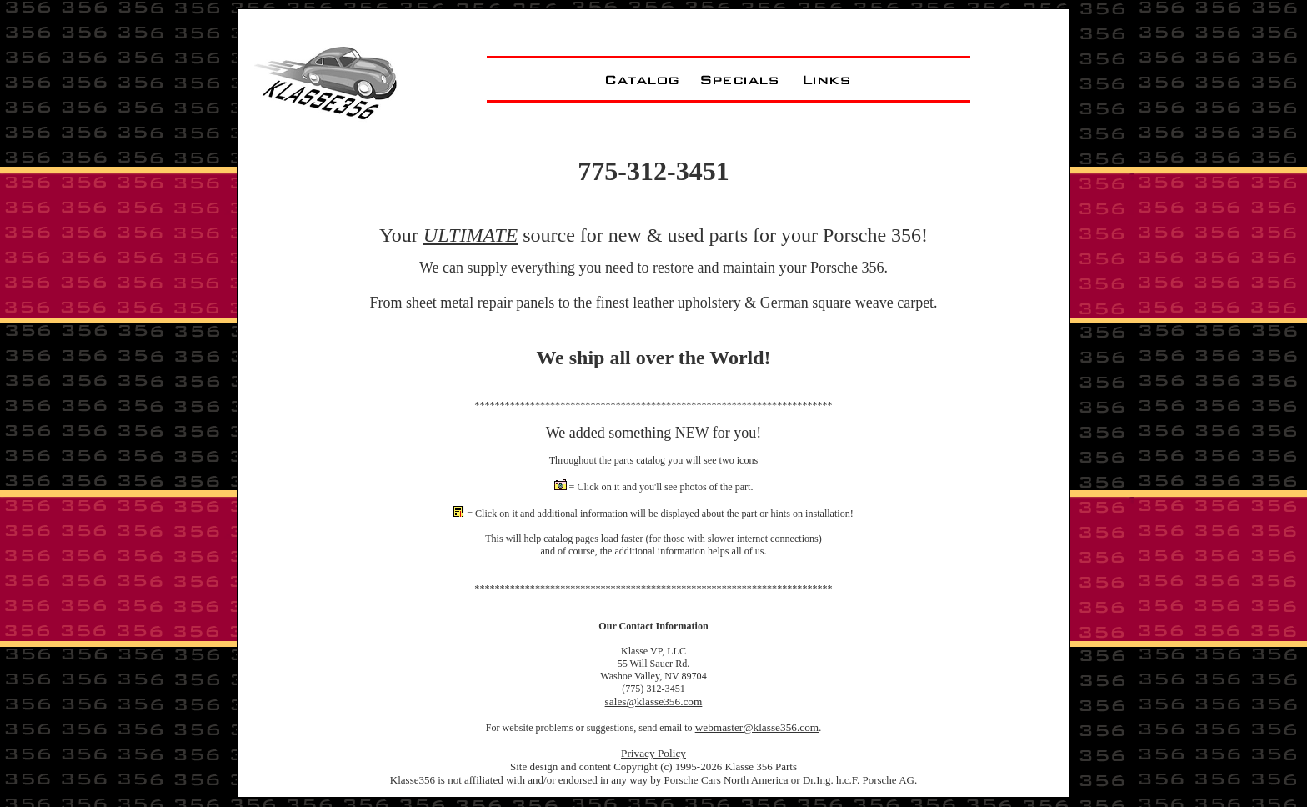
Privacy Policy (653, 753)
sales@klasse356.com (654, 701)
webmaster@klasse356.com (757, 727)
